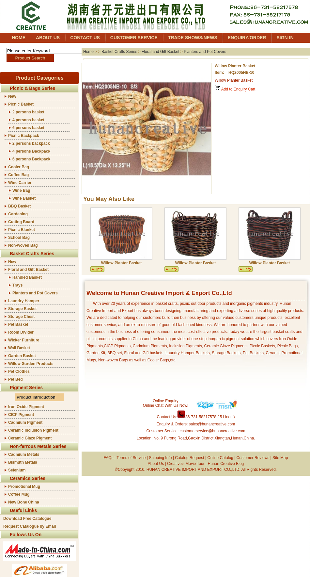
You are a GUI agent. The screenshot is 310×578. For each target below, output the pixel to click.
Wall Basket (19, 348)
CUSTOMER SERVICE (134, 37)
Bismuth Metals (22, 462)
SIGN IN (284, 37)
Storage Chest (21, 316)
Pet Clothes (19, 371)
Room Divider (21, 332)
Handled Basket (27, 277)
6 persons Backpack (31, 159)
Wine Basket (24, 198)
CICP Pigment (21, 414)
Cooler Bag (18, 167)
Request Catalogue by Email (29, 526)
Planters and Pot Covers (35, 293)
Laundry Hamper (23, 301)
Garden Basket (22, 356)
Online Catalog (220, 457)
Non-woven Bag (23, 245)
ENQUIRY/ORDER (247, 37)
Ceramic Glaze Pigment (30, 438)
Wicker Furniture (23, 340)
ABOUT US (48, 37)
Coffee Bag (18, 175)
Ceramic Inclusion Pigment (33, 430)
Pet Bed (15, 379)
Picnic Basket (21, 104)
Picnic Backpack (23, 135)
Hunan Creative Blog (226, 463)
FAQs (109, 457)
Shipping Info (160, 457)
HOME (18, 37)
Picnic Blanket (21, 229)
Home (88, 51)
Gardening (18, 214)
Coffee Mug (18, 494)
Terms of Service (131, 457)
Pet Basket (18, 324)
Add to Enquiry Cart (238, 89)
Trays (17, 285)
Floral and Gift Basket (28, 269)
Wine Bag (21, 190)
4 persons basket (28, 120)
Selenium (16, 470)
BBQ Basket (19, 206)
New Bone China (23, 502)
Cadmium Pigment (25, 422)
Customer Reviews (253, 457)
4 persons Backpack (31, 151)
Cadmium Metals (23, 454)
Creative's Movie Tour (186, 463)
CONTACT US (85, 37)
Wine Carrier (19, 182)
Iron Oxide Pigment (26, 407)
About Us (156, 463)
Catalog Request (189, 457)
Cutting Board (21, 222)
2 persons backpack (31, 143)
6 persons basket (28, 127)
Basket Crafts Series (119, 51)
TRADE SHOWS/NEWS (192, 37)
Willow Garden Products (31, 363)
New (12, 96)
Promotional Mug (24, 486)
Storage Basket (22, 308)
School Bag (19, 237)
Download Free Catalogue (27, 518)
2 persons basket (28, 112)
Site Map (280, 457)
